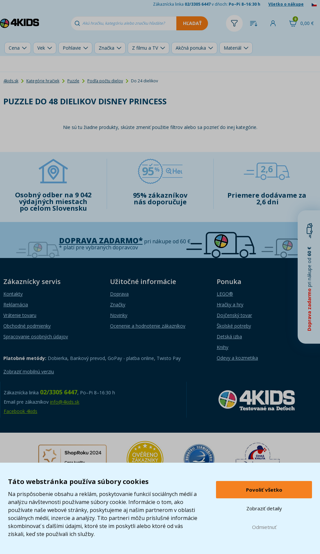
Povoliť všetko (264, 489)
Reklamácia (15, 304)
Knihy (222, 347)
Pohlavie (72, 48)
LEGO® (225, 294)
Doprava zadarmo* (101, 240)
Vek (41, 48)
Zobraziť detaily (264, 508)
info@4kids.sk (64, 402)
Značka (106, 48)
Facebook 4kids (20, 411)
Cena (14, 48)
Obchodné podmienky (27, 326)
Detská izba (229, 336)
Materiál (232, 48)
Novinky (118, 315)
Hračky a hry (230, 304)
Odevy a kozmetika (237, 358)
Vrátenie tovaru (19, 315)
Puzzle (73, 81)
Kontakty (13, 294)
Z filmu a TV (145, 48)
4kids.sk (10, 81)
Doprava (119, 294)
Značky (117, 304)
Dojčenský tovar (234, 315)
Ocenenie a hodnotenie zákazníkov (147, 326)
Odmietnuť (264, 527)
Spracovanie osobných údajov (35, 336)
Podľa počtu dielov (105, 81)
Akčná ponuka (191, 48)
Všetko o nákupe (286, 4)
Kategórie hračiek (42, 81)
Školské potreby (234, 326)
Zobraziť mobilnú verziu (28, 371)
